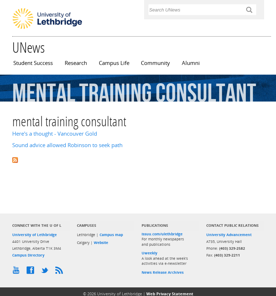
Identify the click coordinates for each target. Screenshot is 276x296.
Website (101, 242)
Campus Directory (28, 255)
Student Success (33, 63)
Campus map (111, 234)
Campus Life (114, 63)
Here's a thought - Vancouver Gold (54, 133)
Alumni (191, 63)
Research (76, 63)
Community (155, 63)
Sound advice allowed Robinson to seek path (67, 145)
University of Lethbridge (34, 234)
